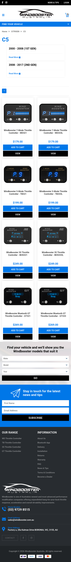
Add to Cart (17, 147)
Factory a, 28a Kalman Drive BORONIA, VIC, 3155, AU (33, 530)
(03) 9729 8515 (19, 509)
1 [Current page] (4, 91)
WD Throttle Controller (12, 438)
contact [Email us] (10, 538)
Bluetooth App (43, 442)
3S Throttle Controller (11, 447)
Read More (14, 57)
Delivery (41, 447)
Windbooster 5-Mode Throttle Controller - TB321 (18, 192)
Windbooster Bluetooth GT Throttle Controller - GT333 (53, 314)
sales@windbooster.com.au (21, 520)
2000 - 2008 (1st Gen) (22, 48)
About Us (41, 438)
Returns (40, 455)
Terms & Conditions (46, 472)
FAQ (39, 464)
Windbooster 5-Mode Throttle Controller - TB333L (53, 192)
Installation (42, 451)
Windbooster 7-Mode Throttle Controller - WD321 (18, 131)
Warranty (41, 460)
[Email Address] (35, 410)
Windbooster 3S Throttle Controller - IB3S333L (53, 253)
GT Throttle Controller (11, 451)
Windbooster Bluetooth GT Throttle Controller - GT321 (18, 314)
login (66, 3)
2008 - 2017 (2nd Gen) (23, 64)
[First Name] (35, 403)
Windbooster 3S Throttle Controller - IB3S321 (17, 253)
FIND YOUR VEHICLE (35, 24)
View (17, 153)
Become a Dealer (44, 477)
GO (35, 378)
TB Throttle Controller (11, 442)
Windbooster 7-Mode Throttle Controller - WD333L (53, 131)
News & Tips (53, 3)
